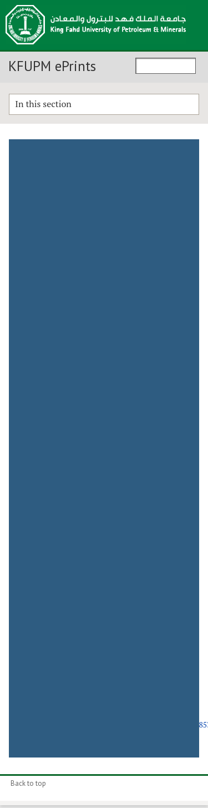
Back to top (28, 783)
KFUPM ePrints (52, 66)
